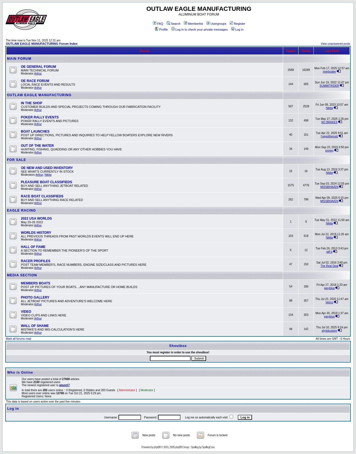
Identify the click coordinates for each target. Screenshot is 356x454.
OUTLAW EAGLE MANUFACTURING (39, 95)
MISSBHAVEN (329, 186)
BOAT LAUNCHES (35, 131)
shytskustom (329, 330)
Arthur (38, 73)
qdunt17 (64, 385)
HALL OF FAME (33, 247)
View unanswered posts (335, 43)
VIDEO (26, 312)
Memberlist (193, 23)
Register (237, 23)
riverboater (329, 71)
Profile (161, 29)
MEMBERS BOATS (35, 283)
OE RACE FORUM (35, 81)
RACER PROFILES (35, 261)
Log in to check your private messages (199, 29)
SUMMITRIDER (329, 85)
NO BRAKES (329, 122)
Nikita (329, 108)
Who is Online (20, 372)
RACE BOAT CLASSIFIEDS (42, 196)
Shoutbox (178, 346)
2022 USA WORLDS (36, 218)
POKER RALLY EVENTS (40, 117)
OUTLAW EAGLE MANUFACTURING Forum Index (42, 43)
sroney (329, 150)
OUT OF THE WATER (37, 146)
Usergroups (216, 23)
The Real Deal (329, 265)
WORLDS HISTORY (36, 233)
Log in (237, 29)
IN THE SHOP (31, 103)
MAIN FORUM (19, 59)
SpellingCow (208, 447)
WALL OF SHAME (35, 326)
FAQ (158, 23)
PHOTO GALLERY (35, 297)
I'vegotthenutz (329, 136)
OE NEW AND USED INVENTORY (47, 168)
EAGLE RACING (21, 210)
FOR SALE (16, 160)
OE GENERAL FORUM (38, 67)
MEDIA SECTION (22, 275)
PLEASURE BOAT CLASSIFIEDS (46, 182)
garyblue (329, 288)
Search (174, 23)
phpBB (157, 447)
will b (329, 251)
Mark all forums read (18, 338)
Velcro (329, 302)
